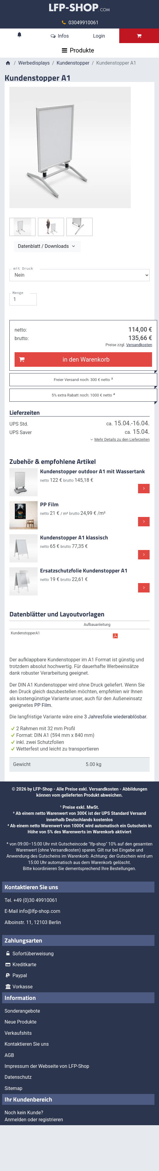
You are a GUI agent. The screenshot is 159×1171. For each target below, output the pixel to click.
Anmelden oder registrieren (34, 1119)
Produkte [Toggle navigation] (82, 50)
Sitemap (13, 1088)
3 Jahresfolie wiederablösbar (115, 717)
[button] (79, 439)
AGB (9, 1055)
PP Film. (43, 705)
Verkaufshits (18, 1033)
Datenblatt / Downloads (47, 246)
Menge (17, 292)
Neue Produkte (20, 1022)
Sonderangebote (22, 1011)
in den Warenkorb (63, 359)
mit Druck (23, 268)
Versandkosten (103, 789)
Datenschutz (18, 1077)
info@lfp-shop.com (39, 911)
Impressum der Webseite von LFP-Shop (47, 1066)
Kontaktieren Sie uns (27, 1044)
